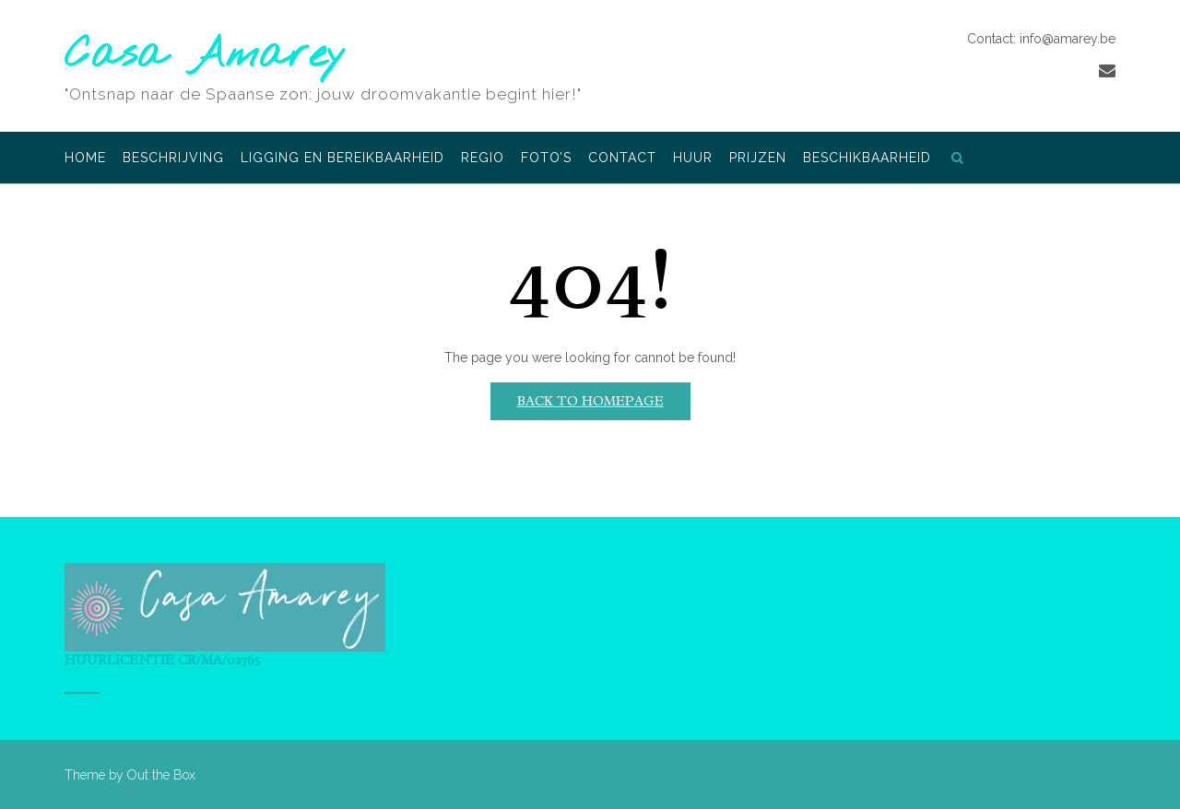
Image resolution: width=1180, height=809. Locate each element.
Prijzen (757, 159)
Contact (622, 159)
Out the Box (161, 775)
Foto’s (546, 159)
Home (85, 159)
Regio (482, 159)
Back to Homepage (590, 401)
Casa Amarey (205, 56)
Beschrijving (173, 159)
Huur (693, 159)
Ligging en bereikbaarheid (342, 159)
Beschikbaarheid (867, 159)
